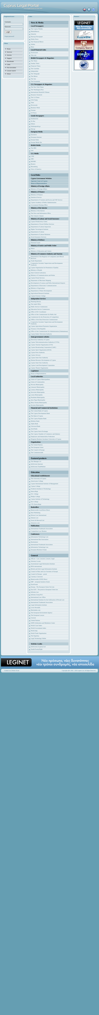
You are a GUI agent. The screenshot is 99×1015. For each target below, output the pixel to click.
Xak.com (33, 55)
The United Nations (37, 445)
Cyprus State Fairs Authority (39, 357)
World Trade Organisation (38, 633)
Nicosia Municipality (37, 384)
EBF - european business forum (40, 582)
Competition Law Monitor (39, 531)
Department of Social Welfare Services (42, 224)
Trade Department (36, 261)
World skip (34, 630)
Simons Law (34, 518)
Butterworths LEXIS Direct (39, 579)
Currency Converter (37, 576)
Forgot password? (9, 36)
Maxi (32, 47)
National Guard (35, 242)
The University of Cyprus (38, 478)
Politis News (34, 39)
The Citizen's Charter (37, 216)
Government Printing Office (39, 205)
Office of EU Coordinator (38, 312)
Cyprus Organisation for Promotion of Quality (44, 267)
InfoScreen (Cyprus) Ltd (38, 646)
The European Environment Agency (41, 612)
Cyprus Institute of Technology (40, 499)
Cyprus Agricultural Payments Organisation (44, 326)
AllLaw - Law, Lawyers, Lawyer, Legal (42, 558)
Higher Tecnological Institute (39, 229)
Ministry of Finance (37, 194)
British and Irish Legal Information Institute (44, 569)
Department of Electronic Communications (44, 285)
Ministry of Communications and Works (43, 275)
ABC (32, 159)
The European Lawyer (37, 615)
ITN (32, 150)
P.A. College (34, 494)
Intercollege (34, 491)
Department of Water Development (41, 290)
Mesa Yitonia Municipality (39, 402)
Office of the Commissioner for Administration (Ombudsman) (49, 331)
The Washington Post (37, 89)
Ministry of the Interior (38, 210)
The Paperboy (35, 636)
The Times (34, 61)
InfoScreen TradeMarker (38, 466)
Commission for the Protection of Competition (45, 317)
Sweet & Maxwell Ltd (37, 520)
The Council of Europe (37, 450)
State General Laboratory (38, 272)
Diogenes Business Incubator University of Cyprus (46, 439)
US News (34, 113)
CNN (32, 156)
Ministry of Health (36, 270)
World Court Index (36, 625)
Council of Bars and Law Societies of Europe (44, 571)
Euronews (34, 134)
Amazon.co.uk (35, 523)
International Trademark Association (42, 528)
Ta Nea (33, 121)
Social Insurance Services (38, 237)
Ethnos (33, 124)
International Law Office (38, 597)
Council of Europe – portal (39, 574)
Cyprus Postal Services (37, 278)
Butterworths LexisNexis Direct (40, 510)
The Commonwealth (37, 452)
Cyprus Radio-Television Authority (41, 334)
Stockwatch (34, 52)
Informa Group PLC (37, 594)
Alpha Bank (34, 423)
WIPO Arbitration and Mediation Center (43, 623)
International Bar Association (39, 539)
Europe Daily (35, 140)
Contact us (7, 670)
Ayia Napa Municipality (38, 400)
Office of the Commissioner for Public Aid (43, 314)
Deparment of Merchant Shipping (41, 280)
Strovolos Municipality (38, 392)
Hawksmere (34, 542)
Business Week (35, 107)
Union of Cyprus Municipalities (40, 379)
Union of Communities (37, 382)
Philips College (35, 496)
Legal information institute (39, 605)
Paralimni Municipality (38, 397)
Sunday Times (35, 63)
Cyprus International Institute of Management (44, 483)
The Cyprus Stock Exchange (39, 431)
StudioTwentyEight (36, 649)
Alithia (33, 44)
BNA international (36, 566)
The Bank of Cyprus (37, 416)
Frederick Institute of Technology (41, 489)
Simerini (33, 34)
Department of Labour (37, 232)
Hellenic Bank (35, 421)
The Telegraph (35, 73)
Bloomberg (34, 166)
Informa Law (35, 592)
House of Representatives (38, 373)
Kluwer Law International (38, 515)
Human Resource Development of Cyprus (43, 360)
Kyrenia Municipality (37, 405)
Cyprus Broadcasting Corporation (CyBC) (43, 347)
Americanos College (37, 481)
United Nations (35, 620)
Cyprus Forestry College (38, 296)
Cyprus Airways (35, 355)
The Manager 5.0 (36, 461)
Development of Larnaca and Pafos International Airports (48, 283)
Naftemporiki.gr (35, 126)
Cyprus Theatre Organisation (39, 368)
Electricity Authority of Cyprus (40, 339)
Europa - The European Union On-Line (42, 587)
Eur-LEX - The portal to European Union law (44, 589)
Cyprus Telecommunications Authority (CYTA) (45, 342)
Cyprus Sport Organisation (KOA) (41, 350)
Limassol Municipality (37, 387)
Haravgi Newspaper (37, 36)
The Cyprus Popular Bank (38, 418)
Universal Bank (35, 426)
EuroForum (34, 584)
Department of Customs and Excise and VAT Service (46, 200)
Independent (34, 71)
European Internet (36, 137)
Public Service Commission (39, 306)
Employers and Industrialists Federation (43, 436)
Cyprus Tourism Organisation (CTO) (42, 345)
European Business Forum (39, 549)
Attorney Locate (36, 561)
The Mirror (34, 76)
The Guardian (35, 68)
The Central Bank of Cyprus (39, 411)
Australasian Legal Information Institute (43, 564)
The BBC (34, 148)
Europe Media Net (36, 142)
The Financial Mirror (37, 42)
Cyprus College (35, 486)
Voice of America (36, 169)
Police (33, 248)
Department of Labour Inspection (41, 226)
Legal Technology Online (38, 638)
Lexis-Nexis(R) (35, 607)
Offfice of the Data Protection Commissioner (44, 319)
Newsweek (34, 105)
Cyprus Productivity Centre (39, 221)
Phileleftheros (35, 31)
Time (32, 102)
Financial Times (35, 66)
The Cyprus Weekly (37, 29)
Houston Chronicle (36, 95)
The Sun (33, 79)
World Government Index (38, 628)
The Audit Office (36, 304)
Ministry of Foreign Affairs (39, 189)
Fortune (33, 110)
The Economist (35, 81)
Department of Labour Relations (40, 234)
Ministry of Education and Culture (41, 251)
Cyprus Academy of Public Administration (43, 202)
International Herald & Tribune (40, 92)
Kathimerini (34, 118)
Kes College (34, 501)
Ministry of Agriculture (38, 288)
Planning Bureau (36, 301)
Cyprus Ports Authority (38, 352)
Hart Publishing (35, 512)
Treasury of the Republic (38, 329)
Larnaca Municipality (37, 389)
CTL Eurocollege (36, 504)
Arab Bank (34, 429)
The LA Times (35, 97)
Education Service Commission (40, 309)
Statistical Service (36, 197)
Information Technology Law (39, 537)
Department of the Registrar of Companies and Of (46, 256)
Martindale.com (35, 610)
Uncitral (33, 618)
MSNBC (33, 161)
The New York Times (37, 87)
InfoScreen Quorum (37, 464)
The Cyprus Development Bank (40, 413)
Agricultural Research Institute (40, 293)
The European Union (37, 447)
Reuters (33, 164)
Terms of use (15, 670)
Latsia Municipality (36, 395)
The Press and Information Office (41, 213)
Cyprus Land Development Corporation (43, 365)
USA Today (34, 100)
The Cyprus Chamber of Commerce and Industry (45, 434)
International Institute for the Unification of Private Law (47, 600)
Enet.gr (33, 129)
